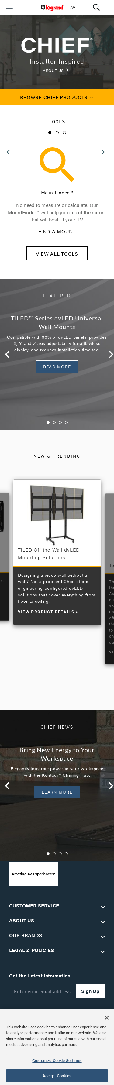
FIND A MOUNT (57, 231)
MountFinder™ (57, 193)
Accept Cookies (57, 1075)
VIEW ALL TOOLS (57, 253)
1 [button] (49, 132)
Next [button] (107, 354)
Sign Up (90, 990)
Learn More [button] (57, 792)
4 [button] (66, 422)
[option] (57, 191)
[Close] (106, 1017)
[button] (9, 8)
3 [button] (64, 132)
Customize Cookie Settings (56, 1060)
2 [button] (57, 132)
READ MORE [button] (57, 366)
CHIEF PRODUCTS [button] (57, 97)
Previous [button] (3, 354)
